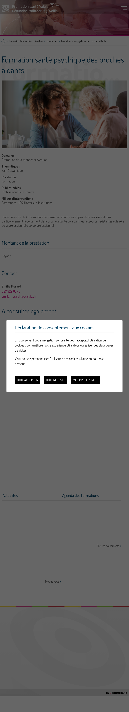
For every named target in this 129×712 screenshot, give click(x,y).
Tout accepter (27, 380)
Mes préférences (85, 380)
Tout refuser (56, 380)
